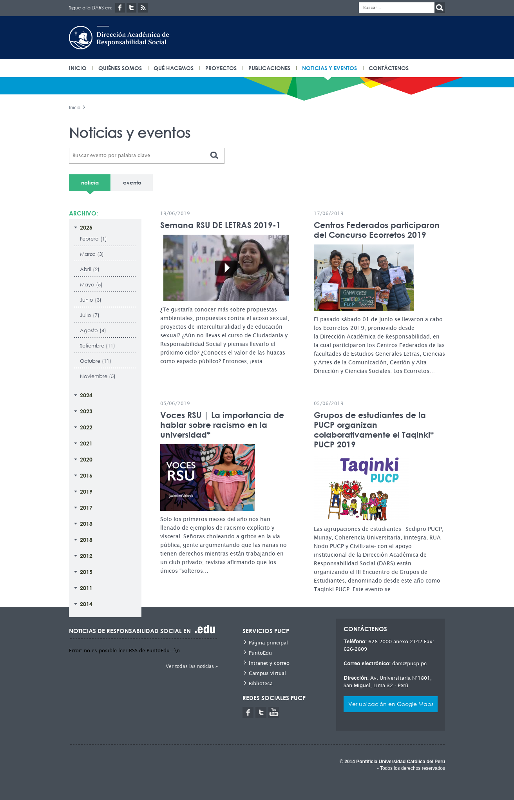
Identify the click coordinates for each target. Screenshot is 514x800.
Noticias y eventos (329, 68)
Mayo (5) (91, 284)
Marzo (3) (92, 254)
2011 (86, 588)
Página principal (268, 643)
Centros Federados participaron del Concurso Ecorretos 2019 (377, 230)
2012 (86, 555)
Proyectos (221, 68)
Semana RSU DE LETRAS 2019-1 (220, 225)
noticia (90, 182)
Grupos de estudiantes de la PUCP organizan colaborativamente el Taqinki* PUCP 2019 (374, 429)
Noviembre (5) (98, 376)
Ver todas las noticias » (192, 666)
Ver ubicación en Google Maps (390, 704)
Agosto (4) (93, 330)
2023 (86, 411)
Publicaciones (269, 68)
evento (132, 182)
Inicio (74, 107)
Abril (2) (90, 269)
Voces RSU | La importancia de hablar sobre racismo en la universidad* (222, 425)
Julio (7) (90, 315)
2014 (86, 604)
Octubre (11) (95, 361)
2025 (86, 227)
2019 (86, 491)
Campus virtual (267, 673)
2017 (86, 507)
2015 (86, 571)
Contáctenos (389, 68)
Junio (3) (90, 300)
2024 (86, 395)
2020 (86, 459)
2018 (86, 539)
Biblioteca (261, 683)
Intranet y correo (269, 663)
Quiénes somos (120, 68)
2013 (86, 523)
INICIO (78, 68)
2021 (86, 443)
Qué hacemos (174, 68)
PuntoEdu (260, 653)
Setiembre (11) (97, 345)
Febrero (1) (93, 238)
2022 (86, 427)
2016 (86, 475)
